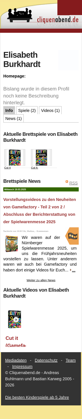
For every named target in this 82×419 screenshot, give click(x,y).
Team (71, 360)
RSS (73, 183)
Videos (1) (50, 110)
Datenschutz (46, 360)
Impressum (22, 366)
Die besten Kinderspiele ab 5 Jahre (37, 397)
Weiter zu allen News (41, 280)
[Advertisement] (41, 41)
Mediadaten (16, 360)
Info (9, 110)
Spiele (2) (27, 110)
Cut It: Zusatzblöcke (41, 161)
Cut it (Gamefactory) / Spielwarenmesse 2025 (16, 341)
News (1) (13, 118)
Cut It (14, 159)
